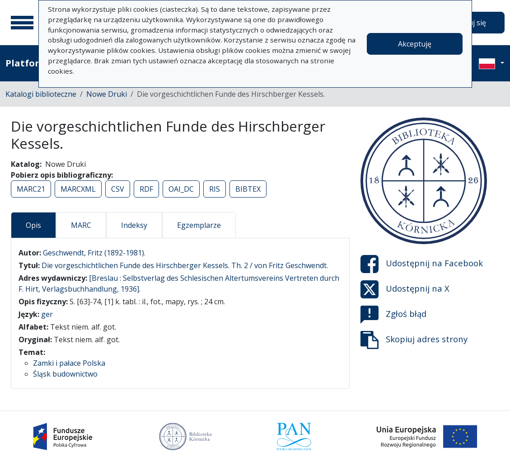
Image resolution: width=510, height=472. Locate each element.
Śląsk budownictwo (65, 374)
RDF (146, 189)
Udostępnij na (421, 264)
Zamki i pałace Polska (69, 363)
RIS (214, 189)
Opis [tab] (33, 225)
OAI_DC (181, 189)
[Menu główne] (22, 23)
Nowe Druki (106, 94)
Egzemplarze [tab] (199, 225)
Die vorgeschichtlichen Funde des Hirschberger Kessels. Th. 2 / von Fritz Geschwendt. (185, 265)
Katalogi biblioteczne (40, 94)
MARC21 (31, 189)
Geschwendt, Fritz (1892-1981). (94, 253)
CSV (117, 189)
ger (47, 314)
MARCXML (78, 189)
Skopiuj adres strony (414, 340)
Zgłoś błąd (393, 315)
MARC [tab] (81, 225)
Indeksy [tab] (134, 225)
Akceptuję (414, 44)
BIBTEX (248, 189)
